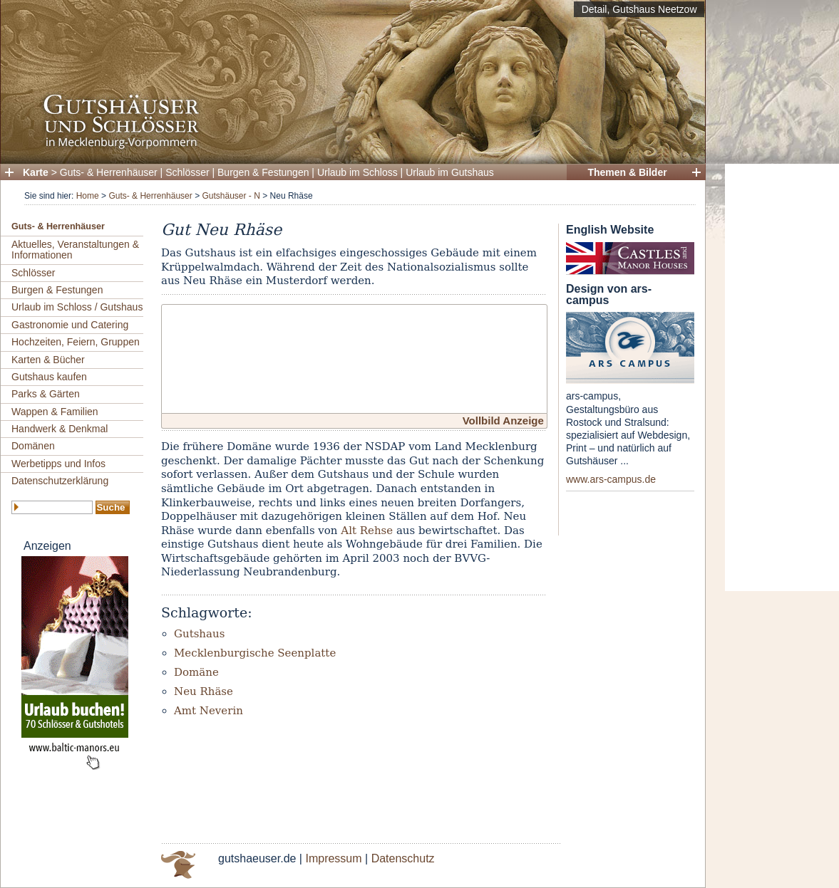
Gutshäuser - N (230, 196)
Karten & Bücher (48, 359)
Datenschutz (403, 858)
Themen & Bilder (626, 172)
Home (87, 196)
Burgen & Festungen (263, 172)
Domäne (196, 672)
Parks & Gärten (45, 393)
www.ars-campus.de (611, 479)
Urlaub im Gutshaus (450, 172)
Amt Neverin (208, 710)
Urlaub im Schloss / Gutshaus (77, 307)
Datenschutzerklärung (59, 480)
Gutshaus (199, 633)
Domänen (33, 445)
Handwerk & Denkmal (59, 428)
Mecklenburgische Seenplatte (255, 653)
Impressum (333, 858)
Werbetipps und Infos (58, 463)
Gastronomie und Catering (69, 324)
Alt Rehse (367, 530)
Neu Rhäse (203, 691)
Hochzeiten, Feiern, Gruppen (75, 342)
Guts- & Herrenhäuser (109, 172)
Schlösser (187, 172)
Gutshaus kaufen (49, 376)
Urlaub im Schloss (357, 172)
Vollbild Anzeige (503, 420)
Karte (35, 172)
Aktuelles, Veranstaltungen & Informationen (75, 250)
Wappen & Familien (54, 411)
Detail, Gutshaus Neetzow (639, 9)
